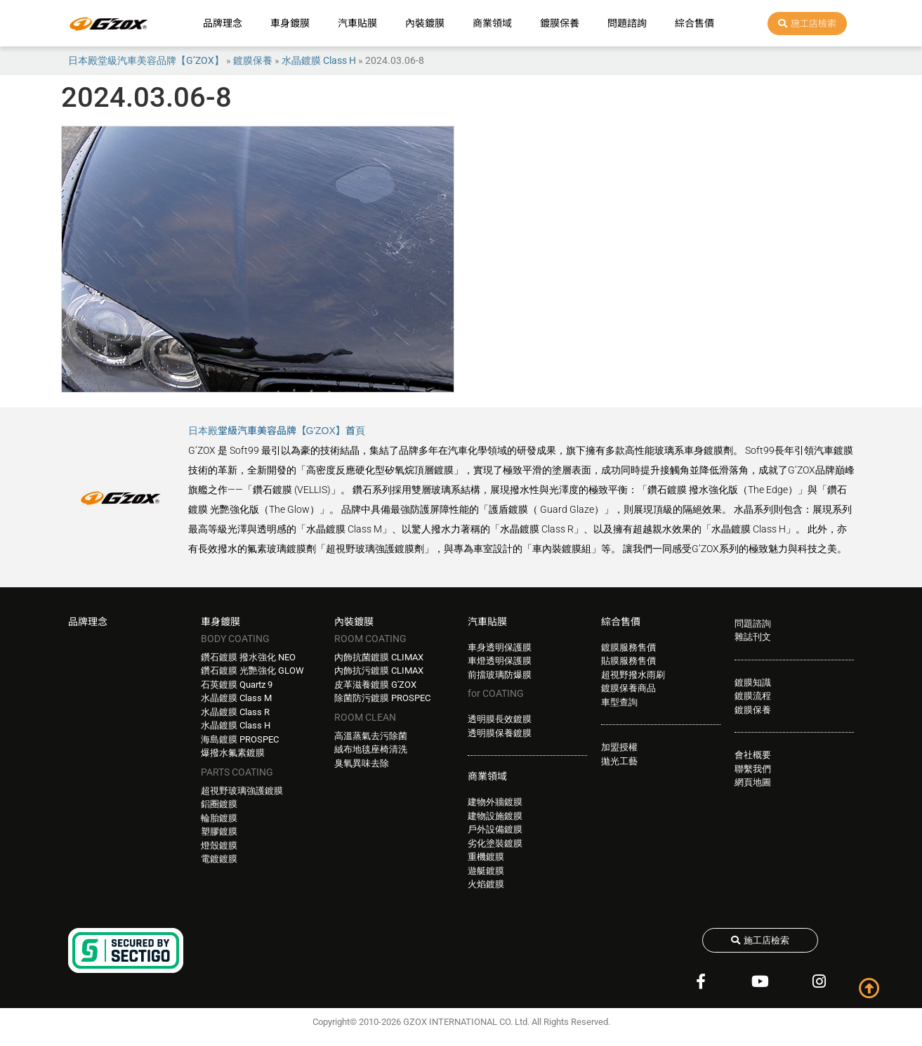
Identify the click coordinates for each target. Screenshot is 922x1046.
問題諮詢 (627, 23)
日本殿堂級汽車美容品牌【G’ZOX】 (146, 60)
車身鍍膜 (290, 23)
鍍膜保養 (559, 23)
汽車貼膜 (357, 23)
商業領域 (492, 23)
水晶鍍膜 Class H (319, 60)
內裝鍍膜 (424, 23)
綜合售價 (694, 23)
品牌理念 (222, 23)
